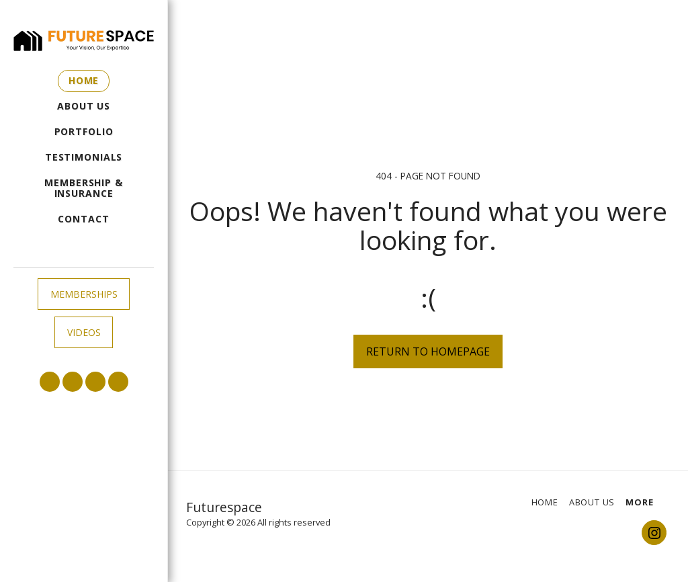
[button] (50, 382)
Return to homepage (428, 351)
